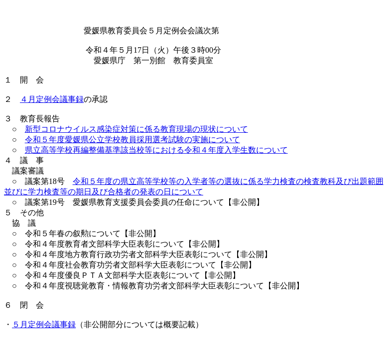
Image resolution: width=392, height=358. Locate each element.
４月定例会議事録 (52, 99)
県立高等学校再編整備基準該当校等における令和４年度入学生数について (156, 150)
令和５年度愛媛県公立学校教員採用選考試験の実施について (132, 139)
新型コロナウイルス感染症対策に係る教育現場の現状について (136, 129)
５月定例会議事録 (44, 324)
